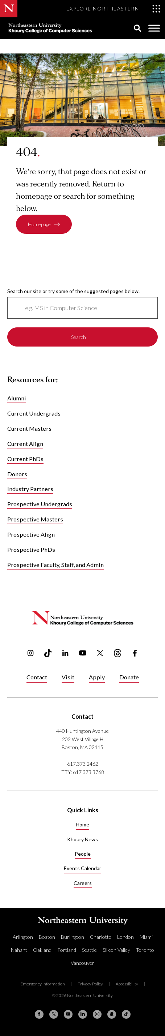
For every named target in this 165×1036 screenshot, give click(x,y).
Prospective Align (31, 534)
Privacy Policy (90, 983)
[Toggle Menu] (154, 28)
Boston (47, 937)
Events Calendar (82, 868)
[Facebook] (39, 1014)
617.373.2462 (82, 764)
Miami (146, 937)
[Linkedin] (82, 1014)
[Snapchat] (111, 1014)
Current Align (25, 443)
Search (78, 337)
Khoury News (82, 839)
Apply (97, 677)
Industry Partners (30, 489)
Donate (129, 677)
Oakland (42, 950)
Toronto (145, 950)
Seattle (89, 950)
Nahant (19, 950)
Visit (68, 677)
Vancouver (82, 963)
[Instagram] (97, 1014)
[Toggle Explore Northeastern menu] (113, 8)
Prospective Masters (35, 519)
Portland (66, 950)
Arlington (23, 937)
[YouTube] (68, 1014)
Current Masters (29, 428)
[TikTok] (126, 1014)
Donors (17, 473)
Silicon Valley (116, 950)
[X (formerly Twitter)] (53, 1014)
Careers (83, 883)
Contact (36, 677)
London (125, 937)
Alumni (16, 398)
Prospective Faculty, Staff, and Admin (55, 565)
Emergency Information (42, 983)
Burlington (72, 937)
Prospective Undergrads (39, 504)
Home (82, 824)
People (83, 854)
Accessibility (127, 983)
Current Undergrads (34, 413)
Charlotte (100, 937)
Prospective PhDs (31, 549)
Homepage (39, 224)
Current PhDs (25, 458)
